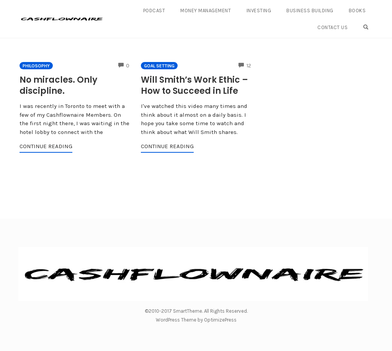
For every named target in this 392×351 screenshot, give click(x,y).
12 (244, 66)
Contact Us (332, 27)
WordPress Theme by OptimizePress (196, 320)
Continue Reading (46, 146)
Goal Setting (159, 66)
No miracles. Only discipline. (58, 85)
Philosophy (36, 66)
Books (357, 10)
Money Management (205, 10)
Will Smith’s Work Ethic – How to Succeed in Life (194, 85)
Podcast (154, 10)
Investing (259, 10)
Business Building (309, 10)
